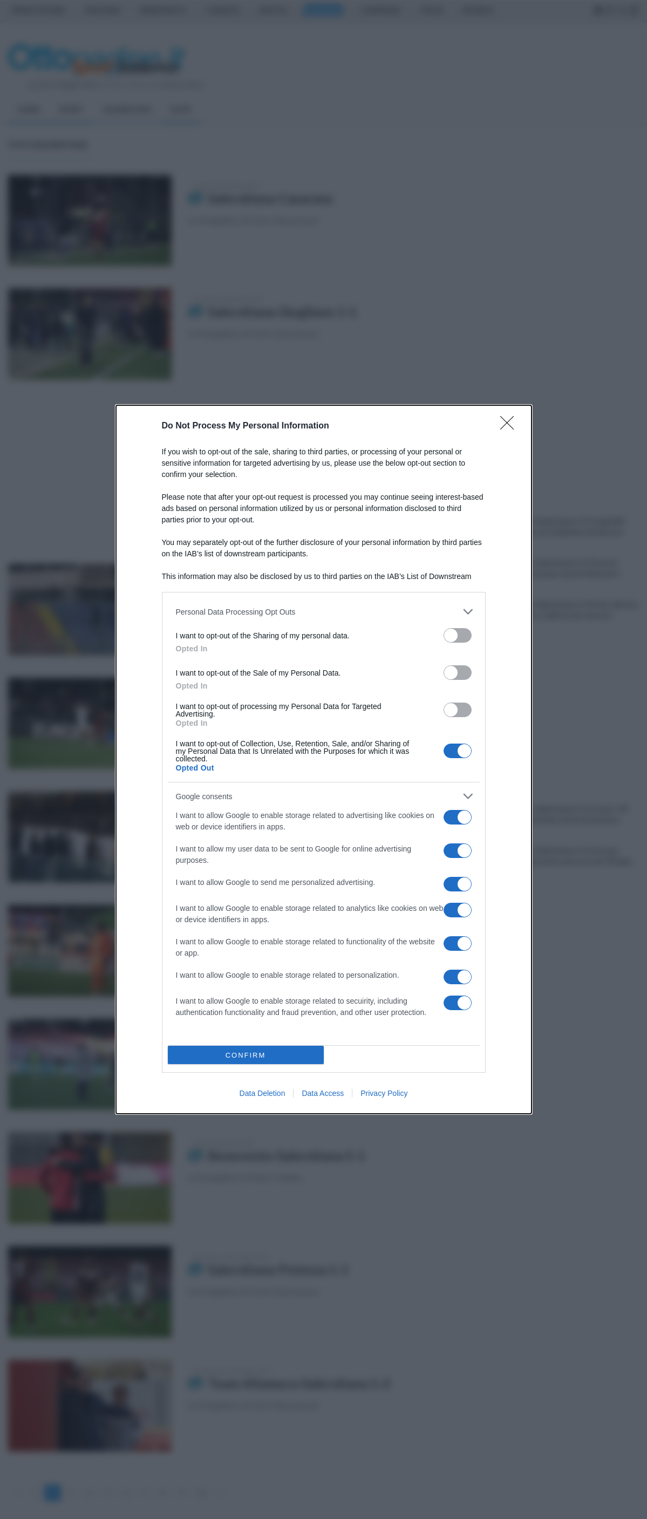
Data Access (323, 1093)
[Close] (510, 426)
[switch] (458, 635)
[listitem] (324, 611)
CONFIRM (246, 1055)
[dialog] (324, 759)
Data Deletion (262, 1093)
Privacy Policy (383, 1093)
